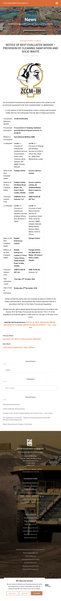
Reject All (25, 593)
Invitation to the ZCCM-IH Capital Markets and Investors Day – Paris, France (28, 413)
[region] (24, 587)
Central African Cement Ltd (30, 483)
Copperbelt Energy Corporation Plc (30, 502)
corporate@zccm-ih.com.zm (30, 471)
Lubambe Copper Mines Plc (30, 531)
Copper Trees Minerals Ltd (30, 499)
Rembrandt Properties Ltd (30, 566)
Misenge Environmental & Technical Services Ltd (30, 549)
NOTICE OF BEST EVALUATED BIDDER (22, 339)
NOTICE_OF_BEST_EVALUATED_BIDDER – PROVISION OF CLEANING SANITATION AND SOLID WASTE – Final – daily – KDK (30, 324)
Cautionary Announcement (11, 404)
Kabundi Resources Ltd (30, 518)
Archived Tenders (26, 41)
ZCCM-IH (37, 41)
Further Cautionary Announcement (14, 409)
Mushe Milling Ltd (30, 556)
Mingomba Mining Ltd (30, 537)
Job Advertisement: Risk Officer (19, 347)
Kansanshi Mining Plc (30, 521)
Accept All (37, 593)
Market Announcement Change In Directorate (17, 424)
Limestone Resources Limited (30, 559)
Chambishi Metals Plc (30, 486)
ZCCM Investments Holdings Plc (15, 3)
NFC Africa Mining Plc (30, 562)
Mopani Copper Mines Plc (30, 553)
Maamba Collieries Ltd (30, 534)
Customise (12, 593)
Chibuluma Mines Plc (30, 489)
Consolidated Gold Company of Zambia (30, 493)
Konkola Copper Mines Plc (30, 528)
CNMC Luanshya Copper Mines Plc (30, 496)
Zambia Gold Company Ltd (30, 569)
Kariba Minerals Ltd (30, 524)
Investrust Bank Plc (30, 514)
